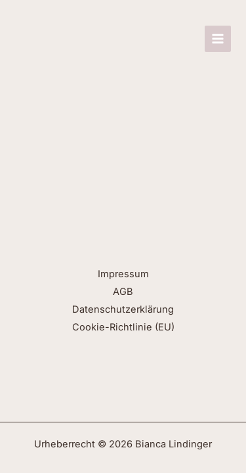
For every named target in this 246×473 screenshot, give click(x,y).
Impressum (123, 274)
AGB (123, 292)
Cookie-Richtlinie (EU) (123, 327)
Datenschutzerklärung (123, 309)
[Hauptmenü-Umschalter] (218, 39)
